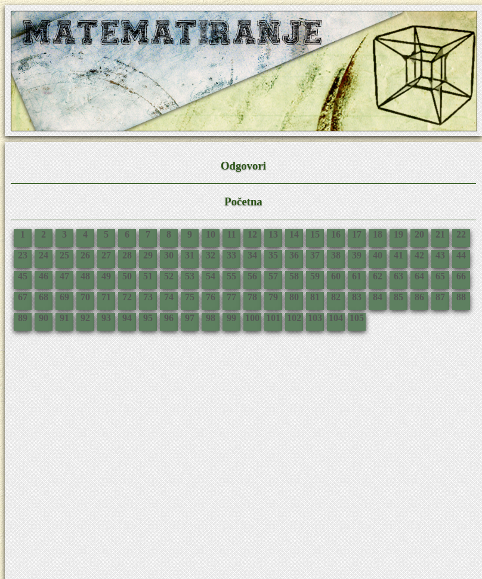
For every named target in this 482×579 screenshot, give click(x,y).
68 (43, 297)
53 (189, 276)
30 (169, 255)
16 (336, 234)
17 (357, 234)
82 (336, 297)
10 (210, 234)
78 (252, 297)
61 (357, 276)
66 (461, 276)
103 (315, 318)
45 (22, 276)
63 (398, 276)
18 (377, 234)
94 (127, 318)
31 (189, 255)
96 (169, 318)
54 (210, 276)
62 (377, 276)
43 (440, 255)
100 (252, 318)
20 (419, 234)
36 (294, 255)
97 (189, 318)
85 (398, 297)
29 (148, 255)
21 (440, 234)
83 (357, 297)
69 (64, 297)
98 (210, 318)
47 (64, 276)
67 (22, 297)
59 (315, 276)
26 (85, 255)
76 (210, 297)
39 (357, 255)
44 (461, 255)
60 (336, 276)
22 (461, 234)
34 (252, 255)
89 (22, 318)
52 (169, 276)
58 (294, 276)
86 (419, 297)
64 (419, 276)
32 (210, 255)
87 (440, 297)
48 (85, 276)
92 (85, 318)
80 (294, 297)
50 (127, 276)
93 (106, 318)
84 (377, 297)
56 (252, 276)
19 (398, 234)
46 (43, 276)
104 (336, 318)
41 (398, 255)
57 (273, 276)
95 (148, 318)
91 (64, 318)
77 (231, 297)
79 (273, 297)
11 (231, 234)
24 (43, 255)
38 (336, 255)
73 (148, 297)
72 (127, 297)
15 (315, 234)
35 (273, 255)
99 (231, 318)
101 (273, 318)
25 (64, 255)
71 (106, 297)
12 (252, 234)
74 (169, 297)
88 (461, 297)
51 (148, 276)
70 (85, 297)
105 (357, 318)
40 (377, 255)
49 (106, 276)
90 (43, 318)
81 (315, 297)
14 (294, 234)
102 (294, 318)
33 (231, 255)
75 (189, 297)
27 (106, 255)
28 (127, 255)
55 (231, 276)
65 (440, 276)
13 (273, 234)
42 (419, 255)
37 (315, 255)
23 (22, 255)
